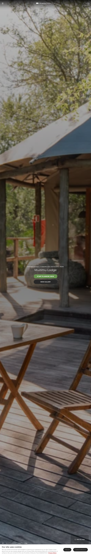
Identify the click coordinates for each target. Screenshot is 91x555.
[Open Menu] (2, 3)
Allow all (67, 549)
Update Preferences (80, 549)
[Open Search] (88, 3)
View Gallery (45, 282)
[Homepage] (3, 543)
